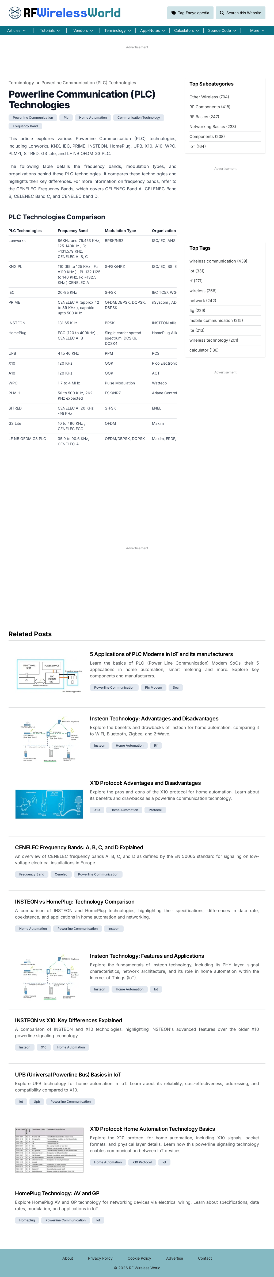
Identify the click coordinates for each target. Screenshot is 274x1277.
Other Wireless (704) (209, 96)
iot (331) (196, 270)
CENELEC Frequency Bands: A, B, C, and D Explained (79, 847)
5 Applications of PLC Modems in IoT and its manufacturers (161, 654)
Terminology (21, 82)
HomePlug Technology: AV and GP (57, 1193)
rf (156, 745)
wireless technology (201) (213, 340)
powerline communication (33, 117)
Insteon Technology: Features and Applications (147, 956)
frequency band (25, 126)
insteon (99, 745)
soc (176, 687)
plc (66, 117)
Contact (205, 1258)
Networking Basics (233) (212, 126)
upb (37, 1101)
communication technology (138, 117)
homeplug (27, 1220)
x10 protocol (142, 1162)
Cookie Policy (139, 1258)
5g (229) (197, 310)
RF (65, 13)
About (67, 1258)
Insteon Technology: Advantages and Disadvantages (154, 718)
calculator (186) (204, 350)
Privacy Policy (100, 1258)
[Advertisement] (137, 62)
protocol (155, 810)
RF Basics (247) (204, 116)
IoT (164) (197, 146)
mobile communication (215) (216, 320)
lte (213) (196, 330)
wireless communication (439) (218, 261)
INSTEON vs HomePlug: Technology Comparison (74, 901)
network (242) (202, 300)
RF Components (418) (209, 106)
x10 (97, 810)
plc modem (153, 687)
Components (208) (207, 136)
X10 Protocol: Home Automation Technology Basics (152, 1129)
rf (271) (196, 280)
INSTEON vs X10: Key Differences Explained (68, 1020)
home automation (93, 117)
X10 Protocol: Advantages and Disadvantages (145, 783)
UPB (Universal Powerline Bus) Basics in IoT (68, 1074)
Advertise (174, 1258)
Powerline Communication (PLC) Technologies (88, 82)
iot (156, 989)
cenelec (61, 874)
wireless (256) (202, 290)
